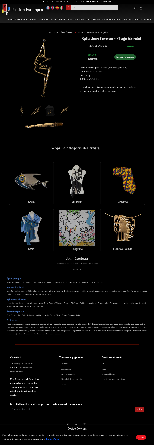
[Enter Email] (72, 409)
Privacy (64, 384)
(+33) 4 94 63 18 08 (58, 2)
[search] (94, 7)
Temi (25, 19)
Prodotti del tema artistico (93, 33)
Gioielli (61, 19)
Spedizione (66, 369)
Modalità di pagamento (71, 379)
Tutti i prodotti (60, 33)
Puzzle (96, 19)
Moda (88, 19)
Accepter (141, 437)
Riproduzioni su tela (112, 19)
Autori (11, 19)
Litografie (79, 19)
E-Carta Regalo (109, 374)
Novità (18, 19)
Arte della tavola (47, 19)
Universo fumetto (133, 19)
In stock (64, 364)
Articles (147, 19)
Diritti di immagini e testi (113, 379)
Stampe (33, 19)
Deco (69, 19)
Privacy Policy (52, 439)
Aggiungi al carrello (125, 57)
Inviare (139, 409)
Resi (104, 369)
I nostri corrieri (68, 374)
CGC (104, 364)
